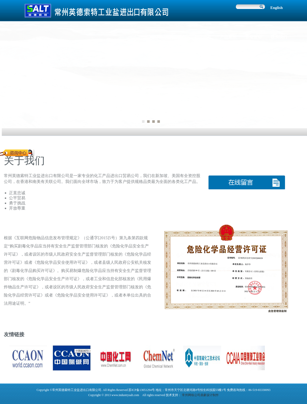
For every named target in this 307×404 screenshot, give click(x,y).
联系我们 (279, 37)
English (276, 8)
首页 (156, 37)
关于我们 (177, 37)
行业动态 (203, 37)
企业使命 (253, 37)
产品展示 (228, 37)
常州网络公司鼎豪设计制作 (200, 395)
